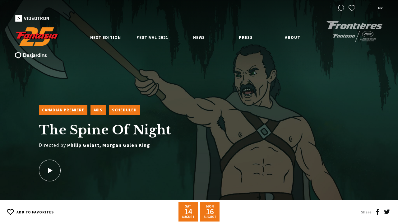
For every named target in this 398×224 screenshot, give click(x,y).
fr (380, 8)
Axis (98, 110)
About (292, 37)
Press (246, 37)
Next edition (105, 37)
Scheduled (124, 110)
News (199, 37)
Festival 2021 (152, 37)
